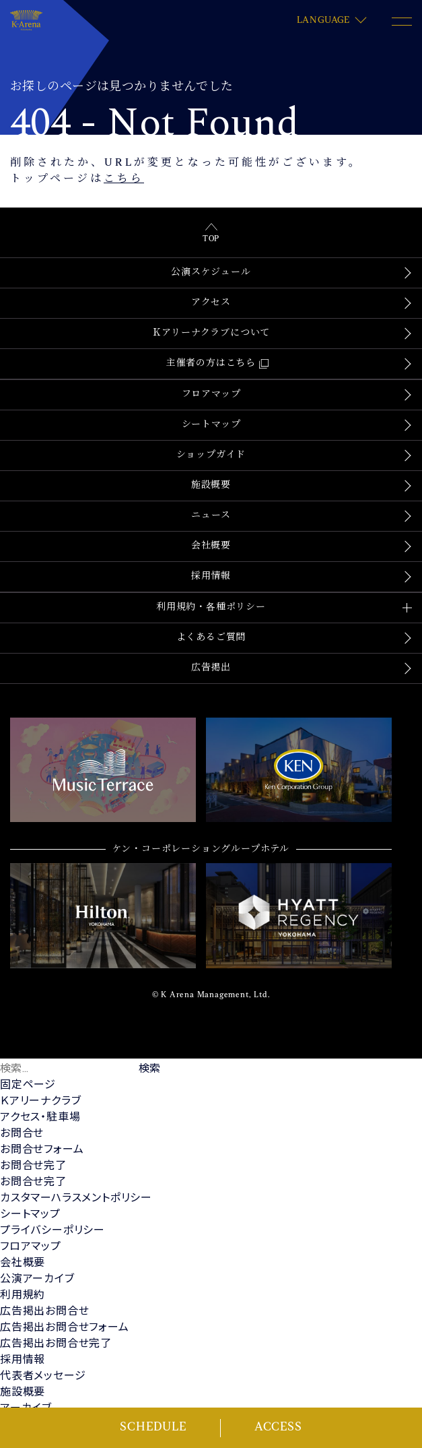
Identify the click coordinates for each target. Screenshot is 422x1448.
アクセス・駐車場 (40, 1116)
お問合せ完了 (33, 1165)
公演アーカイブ (37, 1278)
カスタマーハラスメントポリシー (76, 1197)
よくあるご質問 (211, 637)
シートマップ (211, 424)
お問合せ (22, 1132)
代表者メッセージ (42, 1375)
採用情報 (211, 576)
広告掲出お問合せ (44, 1310)
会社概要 (211, 546)
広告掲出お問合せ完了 (56, 1342)
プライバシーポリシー (52, 1229)
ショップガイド (211, 455)
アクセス (211, 302)
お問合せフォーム (41, 1148)
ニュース (210, 515)
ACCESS (278, 1427)
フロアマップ (211, 394)
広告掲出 (211, 668)
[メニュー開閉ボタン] (402, 22)
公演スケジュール (210, 272)
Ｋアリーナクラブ (40, 1100)
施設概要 (211, 485)
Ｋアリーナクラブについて (211, 333)
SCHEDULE (153, 1427)
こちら (124, 179)
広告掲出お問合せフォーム (64, 1326)
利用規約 (22, 1294)
